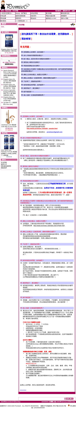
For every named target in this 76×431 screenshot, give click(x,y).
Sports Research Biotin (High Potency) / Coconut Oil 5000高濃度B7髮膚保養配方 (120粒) (10, 74)
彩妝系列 (33, 16)
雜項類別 (3, 21)
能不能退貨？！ (29, 91)
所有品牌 (3, 16)
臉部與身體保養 (20, 16)
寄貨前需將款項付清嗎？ (32, 66)
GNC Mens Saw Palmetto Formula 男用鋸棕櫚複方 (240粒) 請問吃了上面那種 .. (9, 152)
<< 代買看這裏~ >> (21, 21)
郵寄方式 (4, 164)
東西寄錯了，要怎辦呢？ (32, 88)
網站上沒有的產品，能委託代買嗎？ (36, 74)
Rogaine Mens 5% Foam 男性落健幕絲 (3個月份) (9, 50)
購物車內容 (66, 11)
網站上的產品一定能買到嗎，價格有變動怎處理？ (40, 78)
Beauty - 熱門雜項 (21, 13)
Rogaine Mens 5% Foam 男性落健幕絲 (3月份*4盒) (9, 98)
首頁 (2, 11)
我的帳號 (58, 11)
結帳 (73, 11)
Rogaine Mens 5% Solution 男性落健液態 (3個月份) (9, 80)
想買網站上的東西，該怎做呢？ (34, 52)
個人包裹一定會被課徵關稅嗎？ (34, 95)
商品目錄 (8, 11)
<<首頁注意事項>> (6, 13)
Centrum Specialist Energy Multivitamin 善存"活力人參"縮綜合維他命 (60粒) (9, 92)
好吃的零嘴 (34, 13)
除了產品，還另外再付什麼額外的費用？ (37, 59)
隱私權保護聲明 (6, 166)
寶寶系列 (18, 18)
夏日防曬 (48, 13)
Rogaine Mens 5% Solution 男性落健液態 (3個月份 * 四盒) (9, 86)
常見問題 (15, 11)
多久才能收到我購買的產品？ (33, 55)
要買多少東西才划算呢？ (32, 62)
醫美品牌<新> (65, 13)
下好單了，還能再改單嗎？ (33, 81)
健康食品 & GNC (51, 18)
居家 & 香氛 (64, 18)
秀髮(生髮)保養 (50, 16)
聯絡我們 (4, 168)
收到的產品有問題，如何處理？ (34, 85)
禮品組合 (33, 18)
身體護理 (64, 16)
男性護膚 (3, 18)
